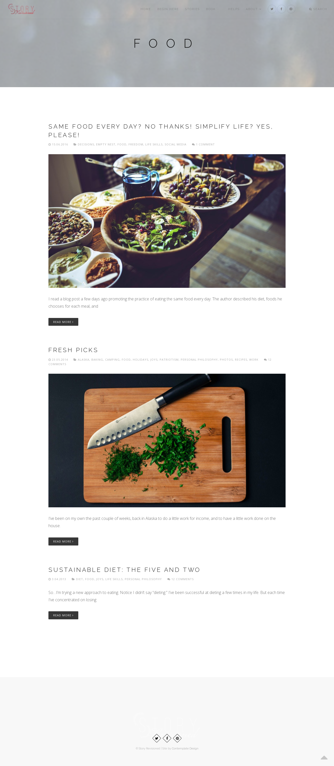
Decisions (86, 144)
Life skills (154, 144)
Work (253, 359)
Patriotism (169, 359)
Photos (226, 359)
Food (121, 144)
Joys (154, 359)
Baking (97, 359)
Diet (79, 579)
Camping (112, 359)
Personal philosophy (199, 359)
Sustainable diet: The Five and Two (124, 569)
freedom (135, 144)
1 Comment (203, 144)
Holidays (140, 359)
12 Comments (180, 579)
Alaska (83, 359)
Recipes (241, 359)
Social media (175, 144)
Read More (63, 322)
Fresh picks (73, 350)
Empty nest (105, 144)
